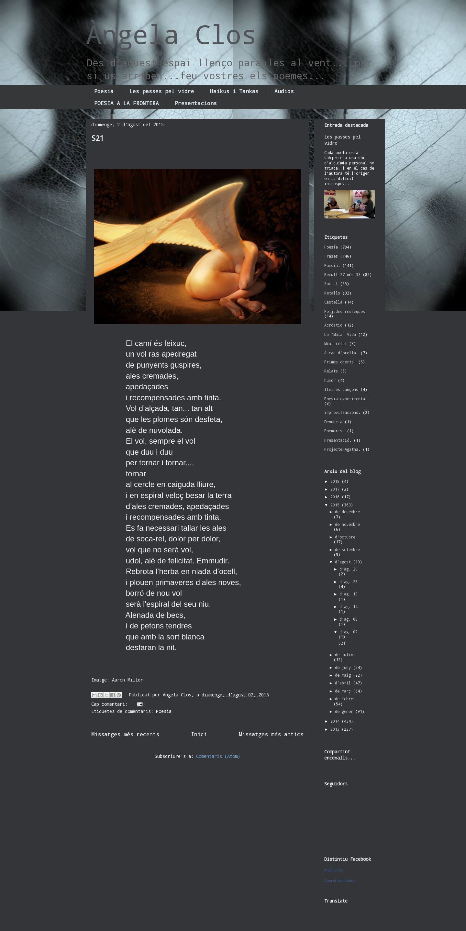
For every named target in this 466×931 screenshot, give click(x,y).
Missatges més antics (271, 734)
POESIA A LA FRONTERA (126, 103)
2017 (336, 489)
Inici (199, 734)
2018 (336, 481)
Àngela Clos (171, 34)
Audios (284, 91)
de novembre (347, 524)
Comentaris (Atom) (218, 756)
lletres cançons (341, 389)
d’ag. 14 (348, 606)
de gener (345, 711)
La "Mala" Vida (340, 334)
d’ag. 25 (348, 581)
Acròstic (333, 324)
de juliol (345, 654)
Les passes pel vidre (161, 91)
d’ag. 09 (348, 619)
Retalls (332, 292)
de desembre (347, 511)
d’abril (344, 682)
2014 (336, 721)
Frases (331, 256)
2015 (336, 504)
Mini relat (335, 343)
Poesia (104, 91)
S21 (97, 138)
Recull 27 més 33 (342, 274)
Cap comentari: (110, 704)
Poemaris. (334, 430)
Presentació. (337, 440)
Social (331, 283)
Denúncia (333, 421)
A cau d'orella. (341, 352)
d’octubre (345, 536)
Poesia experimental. (347, 398)
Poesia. (332, 265)
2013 (336, 729)
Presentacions (196, 103)
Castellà (333, 302)
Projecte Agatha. (342, 449)
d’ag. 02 (348, 631)
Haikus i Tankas (234, 91)
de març (344, 690)
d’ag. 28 (348, 568)
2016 (336, 496)
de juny (344, 667)
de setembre (347, 549)
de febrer (345, 698)
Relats (331, 370)
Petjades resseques (344, 311)
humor (330, 380)
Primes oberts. (340, 361)
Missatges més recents (125, 734)
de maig (344, 675)
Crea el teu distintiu (339, 880)
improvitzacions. (342, 412)
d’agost (344, 561)
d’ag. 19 (348, 593)
